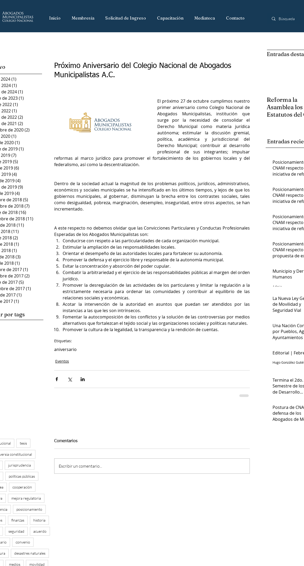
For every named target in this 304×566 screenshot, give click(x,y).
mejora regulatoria (26, 498)
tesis (23, 443)
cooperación (22, 487)
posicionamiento (29, 509)
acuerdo (40, 531)
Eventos (62, 361)
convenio (23, 542)
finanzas (17, 520)
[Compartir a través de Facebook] (56, 379)
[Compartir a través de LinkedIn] (82, 379)
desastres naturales (29, 553)
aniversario (65, 349)
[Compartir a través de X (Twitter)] (69, 379)
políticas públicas (22, 476)
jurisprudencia (19, 465)
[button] (83, 18)
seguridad (16, 531)
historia (39, 520)
